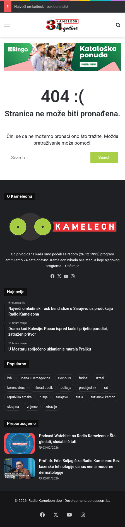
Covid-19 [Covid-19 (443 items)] (64, 378)
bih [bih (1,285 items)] (9, 378)
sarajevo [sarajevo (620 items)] (62, 397)
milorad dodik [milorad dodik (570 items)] (42, 388)
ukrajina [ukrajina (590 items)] (13, 407)
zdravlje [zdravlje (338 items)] (51, 407)
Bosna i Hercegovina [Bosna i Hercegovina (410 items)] (35, 378)
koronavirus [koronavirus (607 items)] (16, 388)
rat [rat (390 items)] (106, 388)
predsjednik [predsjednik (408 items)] (87, 388)
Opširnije (72, 266)
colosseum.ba (99, 500)
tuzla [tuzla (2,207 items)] (79, 397)
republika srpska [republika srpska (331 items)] (19, 397)
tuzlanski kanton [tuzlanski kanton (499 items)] (103, 397)
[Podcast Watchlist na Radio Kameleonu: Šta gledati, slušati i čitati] (19, 443)
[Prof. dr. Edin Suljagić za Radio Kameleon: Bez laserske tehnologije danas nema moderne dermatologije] (19, 468)
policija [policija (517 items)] (66, 388)
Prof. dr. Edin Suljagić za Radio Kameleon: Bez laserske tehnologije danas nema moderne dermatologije (79, 466)
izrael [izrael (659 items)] (100, 378)
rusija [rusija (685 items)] (44, 397)
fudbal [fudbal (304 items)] (83, 378)
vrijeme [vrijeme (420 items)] (32, 407)
